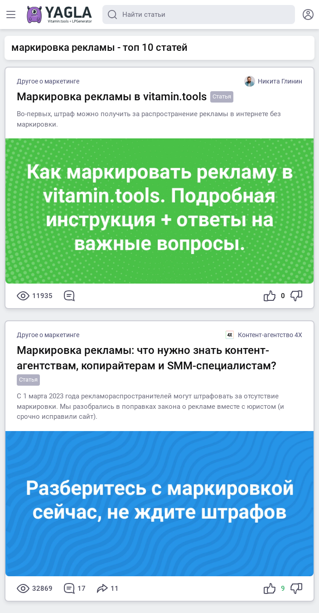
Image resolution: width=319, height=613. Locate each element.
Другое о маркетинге (48, 81)
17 (75, 588)
